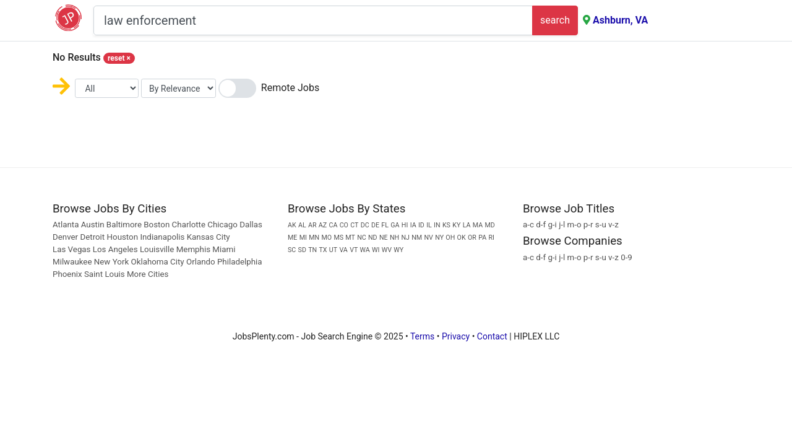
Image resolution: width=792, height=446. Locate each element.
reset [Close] (119, 58)
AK (292, 225)
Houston (123, 237)
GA (394, 225)
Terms (422, 336)
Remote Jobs (290, 88)
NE (383, 238)
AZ (323, 225)
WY (398, 250)
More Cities (147, 274)
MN (314, 238)
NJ (405, 238)
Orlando (200, 261)
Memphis (193, 249)
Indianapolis (162, 237)
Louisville (157, 249)
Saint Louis (104, 274)
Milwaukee (73, 261)
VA (343, 250)
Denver (65, 237)
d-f (541, 224)
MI (303, 238)
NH (394, 238)
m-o (574, 224)
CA (333, 225)
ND (372, 238)
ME (292, 238)
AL (302, 225)
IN (437, 225)
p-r (588, 224)
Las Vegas (72, 249)
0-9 (626, 257)
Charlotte (188, 224)
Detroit (92, 237)
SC (292, 250)
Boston (157, 224)
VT (354, 250)
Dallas (250, 224)
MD (489, 225)
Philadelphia (239, 261)
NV (428, 238)
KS (446, 225)
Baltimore (124, 224)
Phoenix (67, 274)
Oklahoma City (157, 261)
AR (312, 225)
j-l (562, 224)
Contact (492, 336)
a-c (528, 224)
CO (344, 225)
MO (326, 238)
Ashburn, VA (620, 20)
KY (456, 225)
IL (429, 225)
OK (461, 238)
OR (472, 238)
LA (467, 225)
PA (482, 238)
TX (323, 250)
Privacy (456, 336)
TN (312, 250)
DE (375, 225)
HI (405, 225)
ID (421, 225)
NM (416, 238)
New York (111, 261)
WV (387, 250)
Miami (223, 249)
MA (478, 225)
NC (361, 238)
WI (375, 250)
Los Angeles (115, 249)
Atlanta (66, 224)
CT (354, 225)
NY (439, 238)
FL (385, 225)
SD (302, 250)
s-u (600, 224)
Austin (93, 224)
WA (365, 250)
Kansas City (208, 237)
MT (350, 238)
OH (450, 238)
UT (333, 250)
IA (413, 225)
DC (365, 225)
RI (491, 238)
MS (338, 238)
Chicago (222, 224)
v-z (613, 224)
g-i (552, 224)
